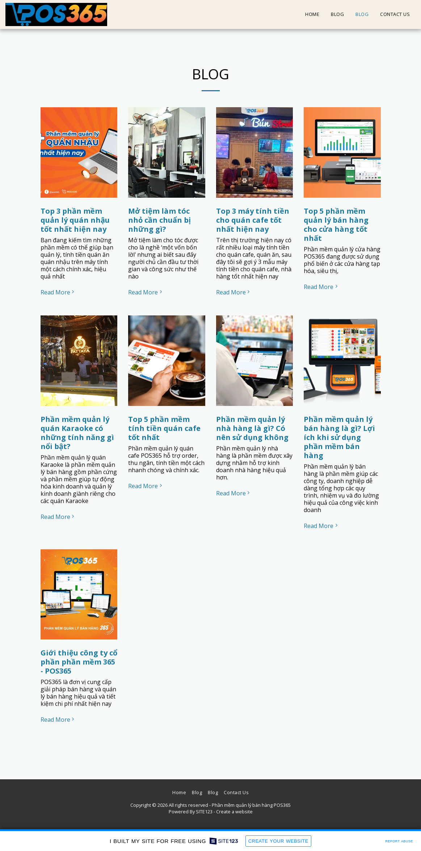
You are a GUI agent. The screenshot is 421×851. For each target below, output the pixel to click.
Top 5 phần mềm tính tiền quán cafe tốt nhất (164, 428)
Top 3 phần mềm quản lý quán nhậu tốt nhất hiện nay (75, 220)
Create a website (234, 811)
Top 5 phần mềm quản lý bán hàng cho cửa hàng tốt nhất (336, 224)
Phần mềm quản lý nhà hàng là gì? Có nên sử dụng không (252, 428)
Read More (58, 292)
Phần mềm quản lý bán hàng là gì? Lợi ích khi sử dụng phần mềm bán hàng (339, 437)
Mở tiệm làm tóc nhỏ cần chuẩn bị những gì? (159, 220)
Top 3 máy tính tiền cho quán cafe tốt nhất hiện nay (252, 220)
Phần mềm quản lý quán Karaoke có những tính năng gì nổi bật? (77, 432)
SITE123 (204, 811)
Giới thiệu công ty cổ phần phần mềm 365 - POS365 (79, 662)
